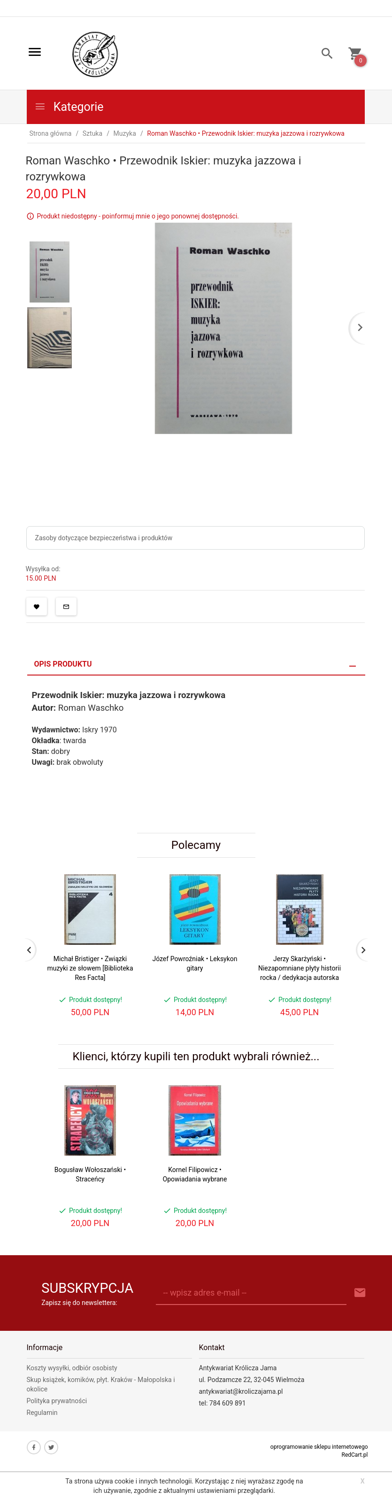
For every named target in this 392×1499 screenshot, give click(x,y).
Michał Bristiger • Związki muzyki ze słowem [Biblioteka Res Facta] (90, 968)
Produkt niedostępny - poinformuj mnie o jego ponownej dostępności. (138, 216)
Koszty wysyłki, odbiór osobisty (72, 1368)
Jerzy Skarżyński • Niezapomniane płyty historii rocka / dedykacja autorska (299, 968)
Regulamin (42, 1412)
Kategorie (69, 107)
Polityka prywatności (57, 1401)
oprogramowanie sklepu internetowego (319, 1447)
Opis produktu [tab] (63, 664)
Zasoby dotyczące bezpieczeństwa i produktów (104, 538)
